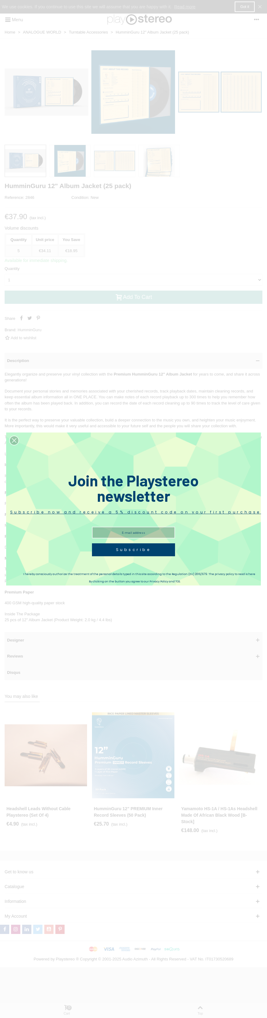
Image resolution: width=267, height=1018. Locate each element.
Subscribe (133, 549)
